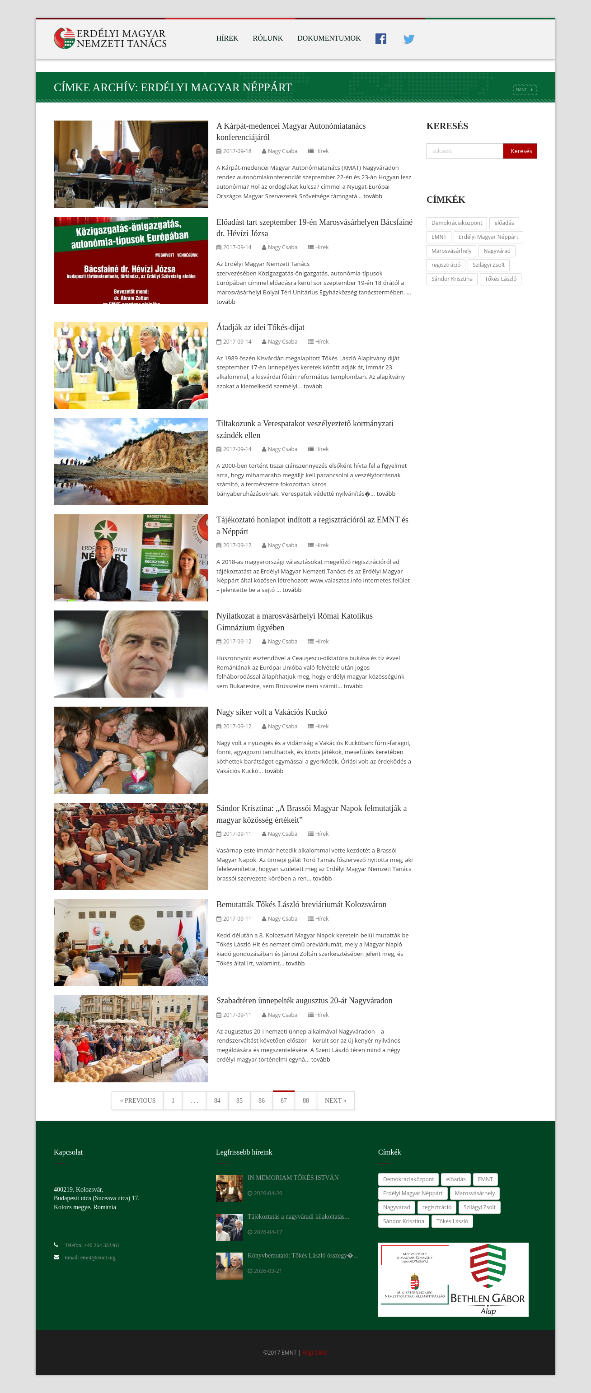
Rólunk (268, 38)
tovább (372, 196)
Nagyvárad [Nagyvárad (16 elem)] (497, 251)
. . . (194, 1100)
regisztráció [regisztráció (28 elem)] (446, 265)
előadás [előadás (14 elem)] (504, 223)
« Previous (137, 1100)
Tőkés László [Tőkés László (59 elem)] (500, 279)
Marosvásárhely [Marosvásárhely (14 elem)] (451, 251)
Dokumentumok (329, 38)
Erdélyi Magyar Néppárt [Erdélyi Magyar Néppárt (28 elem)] (488, 237)
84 (217, 1100)
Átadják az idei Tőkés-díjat (260, 327)
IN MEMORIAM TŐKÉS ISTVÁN (293, 1177)
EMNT (521, 90)
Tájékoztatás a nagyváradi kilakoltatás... (298, 1216)
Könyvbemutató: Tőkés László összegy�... (303, 1255)
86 (261, 1100)
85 (239, 1100)
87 (284, 1100)
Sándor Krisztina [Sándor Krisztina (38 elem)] (452, 279)
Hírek (227, 38)
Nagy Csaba (282, 151)
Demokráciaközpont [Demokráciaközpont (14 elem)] (457, 223)
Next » (336, 1100)
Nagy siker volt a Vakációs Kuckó (271, 712)
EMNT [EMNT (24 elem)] (439, 237)
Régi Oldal (315, 1352)
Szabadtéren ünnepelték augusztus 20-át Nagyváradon (304, 1000)
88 (306, 1100)
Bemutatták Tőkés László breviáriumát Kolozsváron (301, 904)
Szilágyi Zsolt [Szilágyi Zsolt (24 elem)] (489, 265)
